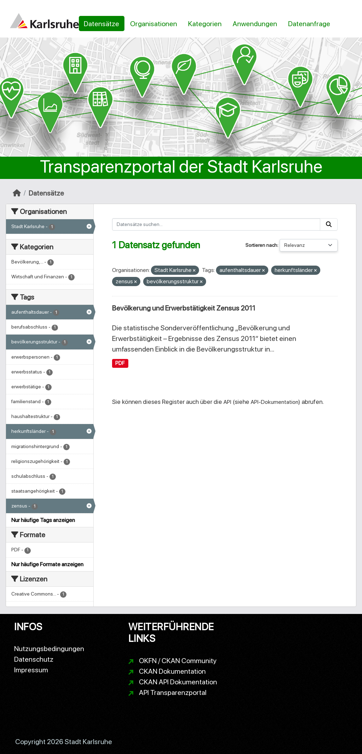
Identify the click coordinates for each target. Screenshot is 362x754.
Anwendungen (255, 23)
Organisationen (153, 23)
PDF (120, 363)
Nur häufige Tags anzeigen (43, 520)
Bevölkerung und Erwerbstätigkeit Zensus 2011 (183, 308)
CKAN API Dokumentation (178, 682)
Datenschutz (33, 659)
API (227, 402)
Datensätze (101, 23)
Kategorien (205, 23)
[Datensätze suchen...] (216, 224)
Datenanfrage (309, 23)
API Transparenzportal (172, 692)
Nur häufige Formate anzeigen (47, 564)
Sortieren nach (261, 245)
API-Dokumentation (274, 402)
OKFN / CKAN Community (178, 660)
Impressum (31, 670)
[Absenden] (329, 224)
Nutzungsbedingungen (49, 648)
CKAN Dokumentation (172, 671)
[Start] (17, 193)
